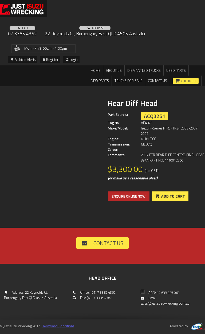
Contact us (157, 80)
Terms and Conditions (58, 326)
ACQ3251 (154, 116)
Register (50, 59)
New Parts (100, 80)
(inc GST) (152, 170)
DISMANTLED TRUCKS (144, 70)
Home (95, 70)
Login (72, 59)
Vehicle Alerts (23, 59)
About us (114, 70)
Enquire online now (128, 196)
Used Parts (176, 70)
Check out (188, 81)
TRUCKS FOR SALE (128, 80)
